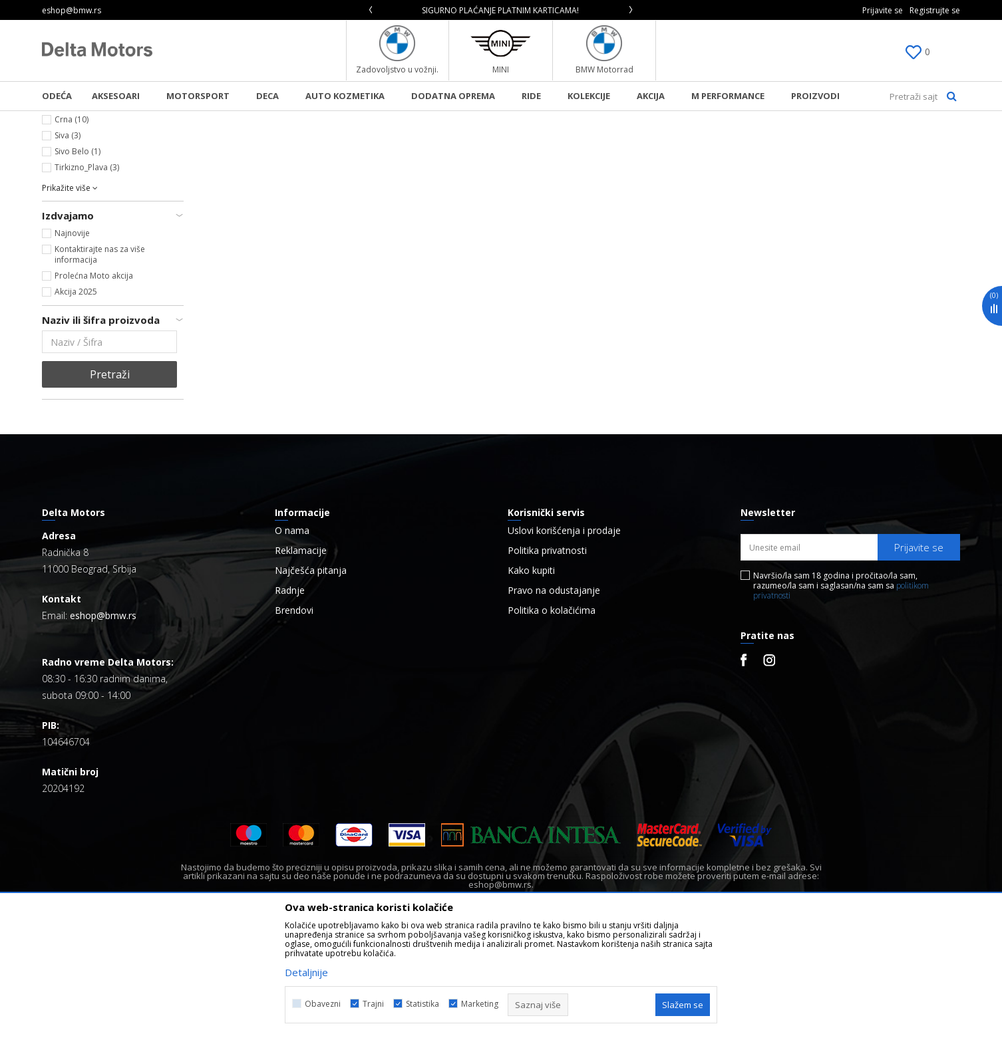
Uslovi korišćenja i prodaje (564, 641)
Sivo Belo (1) (77, 262)
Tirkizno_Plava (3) (87, 278)
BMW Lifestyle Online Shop (96, 120)
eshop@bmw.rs (103, 726)
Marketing (479, 1004)
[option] (501, 10)
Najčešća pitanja (311, 681)
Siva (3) (68, 246)
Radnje (290, 701)
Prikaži (818, 142)
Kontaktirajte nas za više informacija (100, 365)
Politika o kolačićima (551, 721)
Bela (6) (69, 214)
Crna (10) (71, 230)
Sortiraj (698, 142)
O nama (292, 641)
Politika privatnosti (547, 661)
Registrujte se (935, 10)
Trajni (373, 1004)
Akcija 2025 (76, 402)
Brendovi (294, 721)
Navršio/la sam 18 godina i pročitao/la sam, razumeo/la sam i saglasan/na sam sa (841, 697)
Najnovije (72, 344)
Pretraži (110, 485)
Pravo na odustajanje (554, 701)
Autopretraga (632, 142)
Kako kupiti (531, 681)
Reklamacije (301, 661)
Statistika (422, 1004)
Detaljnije (306, 972)
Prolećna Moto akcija (94, 386)
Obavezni (323, 1004)
